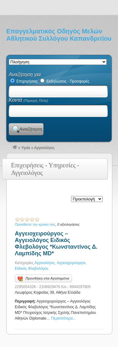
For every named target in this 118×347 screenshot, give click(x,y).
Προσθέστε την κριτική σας (35, 224)
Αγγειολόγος (44, 263)
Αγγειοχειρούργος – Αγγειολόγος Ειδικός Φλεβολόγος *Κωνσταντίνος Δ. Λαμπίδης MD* (56, 243)
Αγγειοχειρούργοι (71, 263)
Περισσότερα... (63, 318)
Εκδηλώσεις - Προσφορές (64, 81)
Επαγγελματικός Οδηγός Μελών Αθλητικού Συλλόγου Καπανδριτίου (58, 35)
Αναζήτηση (30, 129)
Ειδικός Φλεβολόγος (31, 268)
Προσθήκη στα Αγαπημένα (43, 278)
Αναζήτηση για (25, 74)
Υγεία (25, 148)
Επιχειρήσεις (24, 81)
